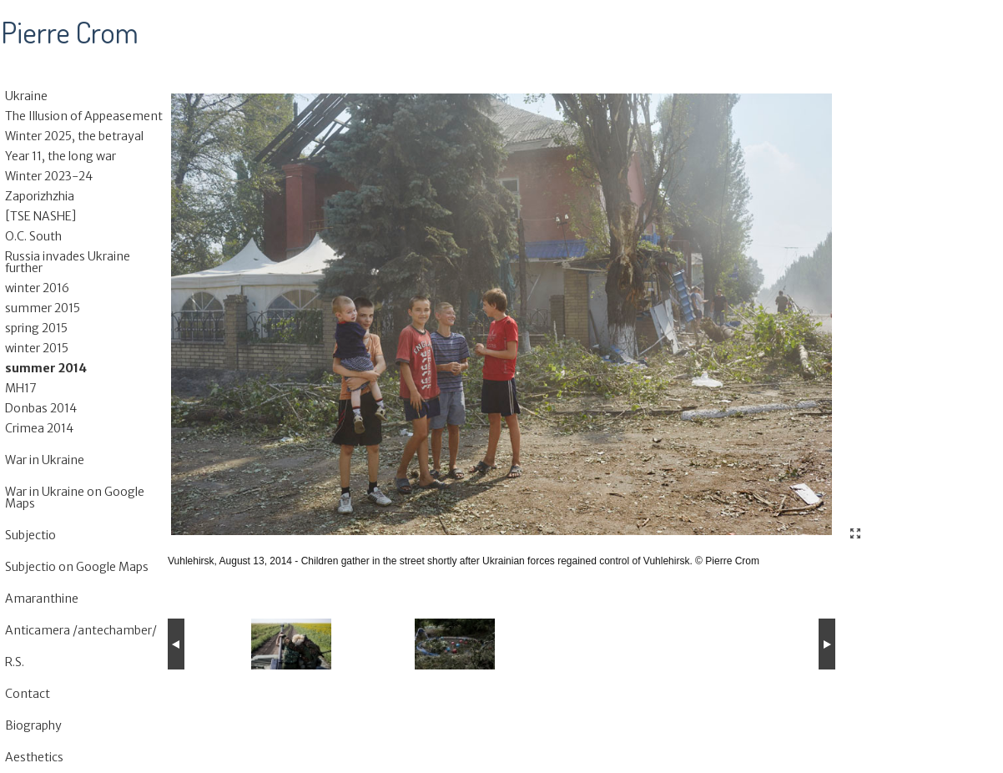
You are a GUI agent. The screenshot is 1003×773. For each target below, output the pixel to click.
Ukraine (26, 96)
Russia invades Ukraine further (67, 262)
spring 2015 (36, 328)
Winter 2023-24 (49, 176)
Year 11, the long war (60, 156)
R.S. (14, 661)
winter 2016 (37, 288)
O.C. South (33, 236)
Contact (27, 693)
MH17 (21, 388)
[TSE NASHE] (41, 216)
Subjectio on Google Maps (77, 566)
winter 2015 (36, 348)
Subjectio (30, 535)
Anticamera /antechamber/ (81, 630)
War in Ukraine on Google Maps (74, 497)
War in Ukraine (44, 459)
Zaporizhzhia (39, 196)
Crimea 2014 (39, 428)
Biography (33, 725)
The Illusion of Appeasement (84, 116)
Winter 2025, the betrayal (74, 136)
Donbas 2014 (41, 408)
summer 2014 (46, 368)
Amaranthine (41, 598)
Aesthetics (34, 757)
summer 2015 (42, 308)
